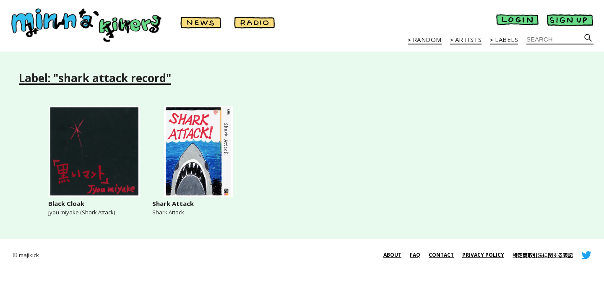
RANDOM (427, 40)
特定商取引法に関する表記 (543, 255)
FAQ (415, 254)
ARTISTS (468, 40)
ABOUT (392, 254)
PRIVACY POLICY (483, 254)
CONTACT (441, 254)
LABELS (506, 40)
